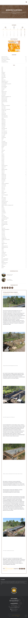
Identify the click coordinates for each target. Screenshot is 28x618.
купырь (3, 147)
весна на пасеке (4, 87)
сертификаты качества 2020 (5, 239)
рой (2, 226)
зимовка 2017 (3, 119)
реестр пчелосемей (4, 221)
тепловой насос (4, 252)
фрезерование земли (5, 262)
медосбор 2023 (4, 178)
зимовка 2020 (3, 122)
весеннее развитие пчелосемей (6, 83)
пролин (3, 206)
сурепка (3, 248)
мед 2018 (3, 156)
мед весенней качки (4, 165)
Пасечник (3, 193)
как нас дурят (3, 134)
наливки (3, 182)
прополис (3, 207)
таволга (3, 249)
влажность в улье (4, 91)
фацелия (3, 261)
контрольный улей (4, 142)
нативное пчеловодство (5, 183)
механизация (3, 179)
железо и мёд (3, 106)
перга (2, 196)
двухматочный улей (4, 97)
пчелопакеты (3, 211)
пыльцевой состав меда (5, 217)
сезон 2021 (3, 233)
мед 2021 (3, 160)
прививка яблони (4, 203)
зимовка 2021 (3, 123)
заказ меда (3, 111)
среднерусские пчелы (5, 247)
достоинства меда (4, 100)
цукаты (2, 265)
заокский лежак (4, 113)
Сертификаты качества (5, 61)
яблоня (3, 267)
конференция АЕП (4, 145)
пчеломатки (3, 210)
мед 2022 (3, 161)
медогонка (3, 170)
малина (3, 151)
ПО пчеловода (4, 198)
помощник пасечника (5, 201)
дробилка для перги (4, 101)
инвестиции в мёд (4, 128)
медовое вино (4, 166)
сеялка (2, 240)
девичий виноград (4, 99)
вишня (2, 90)
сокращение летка (4, 243)
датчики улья (3, 95)
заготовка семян (4, 110)
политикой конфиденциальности (16, 615)
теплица (3, 251)
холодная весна (4, 263)
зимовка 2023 (3, 124)
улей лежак (3, 256)
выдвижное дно (4, 92)
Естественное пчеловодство (6, 59)
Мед (2, 152)
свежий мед (3, 228)
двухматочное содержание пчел (6, 96)
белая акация (3, 74)
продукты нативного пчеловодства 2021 (7, 205)
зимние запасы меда (4, 115)
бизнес (3, 78)
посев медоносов (4, 202)
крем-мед (3, 146)
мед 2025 (3, 164)
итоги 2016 (3, 129)
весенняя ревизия (4, 86)
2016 (2, 67)
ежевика (3, 104)
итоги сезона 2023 (4, 133)
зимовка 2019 (3, 120)
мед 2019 (3, 157)
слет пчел (3, 242)
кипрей (3, 138)
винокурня (3, 88)
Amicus (18, 616)
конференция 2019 (4, 143)
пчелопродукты (4, 212)
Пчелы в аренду (4, 60)
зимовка (3, 118)
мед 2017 (3, 155)
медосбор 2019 (4, 174)
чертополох (3, 266)
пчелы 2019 (3, 215)
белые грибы (3, 76)
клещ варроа (3, 141)
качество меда (4, 137)
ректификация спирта (5, 224)
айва (2, 69)
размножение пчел (4, 219)
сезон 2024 (3, 235)
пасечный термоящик (5, 194)
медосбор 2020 (4, 175)
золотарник (3, 127)
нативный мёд (4, 184)
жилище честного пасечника (6, 109)
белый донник (4, 77)
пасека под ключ (4, 192)
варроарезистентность (5, 81)
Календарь (3, 136)
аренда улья (3, 72)
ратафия (3, 220)
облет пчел (3, 187)
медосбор (3, 173)
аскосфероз (3, 73)
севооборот (3, 230)
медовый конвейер (4, 169)
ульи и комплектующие (5, 258)
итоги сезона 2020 (4, 132)
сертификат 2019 (4, 238)
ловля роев (3, 150)
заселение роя (4, 114)
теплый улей (3, 253)
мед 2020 (3, 159)
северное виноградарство (5, 229)
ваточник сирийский (4, 82)
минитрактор (3, 180)
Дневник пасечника (4, 56)
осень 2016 (3, 188)
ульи (2, 257)
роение (3, 225)
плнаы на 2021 (4, 197)
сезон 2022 (3, 234)
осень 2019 (3, 189)
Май (14, 27)
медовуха (3, 168)
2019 (2, 68)
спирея (3, 244)
